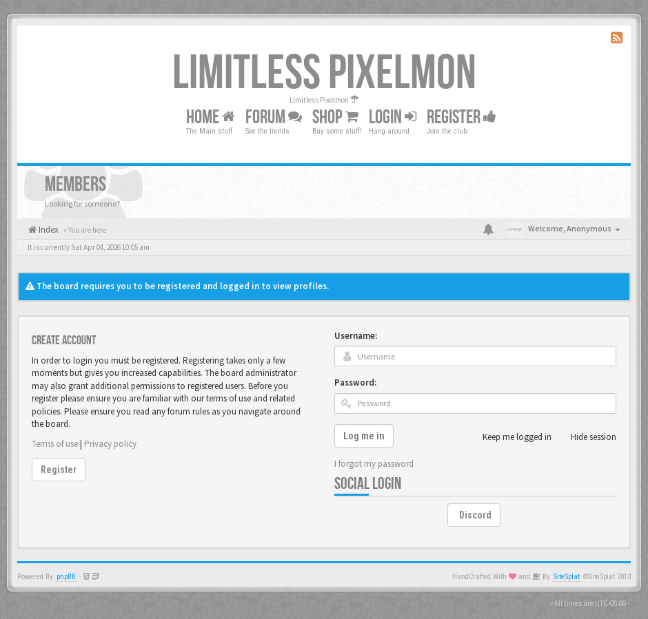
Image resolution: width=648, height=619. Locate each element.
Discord (475, 515)
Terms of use (55, 444)
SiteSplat (567, 576)
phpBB (66, 576)
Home (210, 117)
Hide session (586, 437)
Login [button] (392, 117)
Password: (355, 382)
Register (461, 117)
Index (48, 229)
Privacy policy (110, 444)
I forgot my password (374, 464)
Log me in (364, 435)
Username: (355, 336)
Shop (335, 117)
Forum (273, 117)
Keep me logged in (509, 437)
